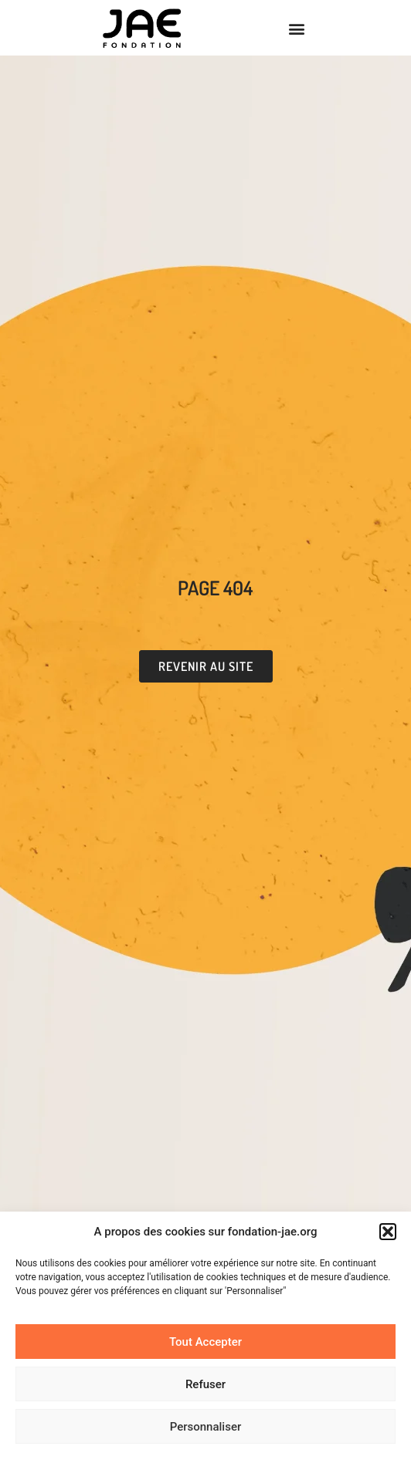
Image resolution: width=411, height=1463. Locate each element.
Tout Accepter (205, 1342)
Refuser (205, 1384)
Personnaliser (206, 1427)
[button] (388, 1231)
